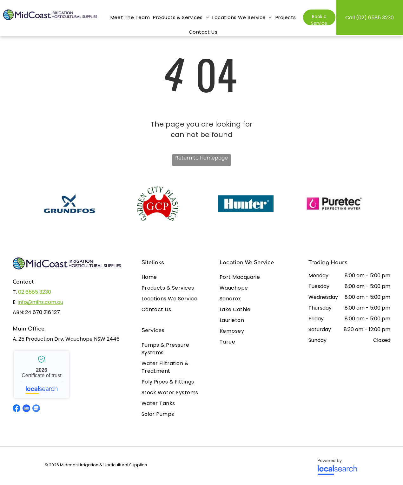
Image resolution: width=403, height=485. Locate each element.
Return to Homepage (201, 157)
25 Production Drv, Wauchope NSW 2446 (69, 339)
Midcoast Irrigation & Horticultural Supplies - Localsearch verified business (41, 374)
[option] (69, 204)
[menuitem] (130, 14)
